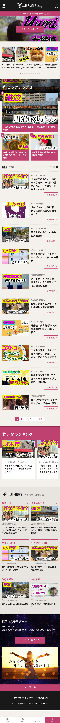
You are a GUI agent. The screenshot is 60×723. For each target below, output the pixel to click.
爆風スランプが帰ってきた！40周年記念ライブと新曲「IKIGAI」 (43, 378)
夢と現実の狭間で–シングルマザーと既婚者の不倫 (44, 402)
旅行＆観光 (7, 579)
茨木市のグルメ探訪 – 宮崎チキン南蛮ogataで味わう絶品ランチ (29, 66)
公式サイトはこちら (30, 640)
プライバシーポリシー (22, 697)
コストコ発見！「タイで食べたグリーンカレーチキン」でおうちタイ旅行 (43, 354)
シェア (22, 720)
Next (40, 419)
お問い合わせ (42, 697)
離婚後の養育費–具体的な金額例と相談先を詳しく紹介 (44, 329)
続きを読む (51, 195)
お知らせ (35, 579)
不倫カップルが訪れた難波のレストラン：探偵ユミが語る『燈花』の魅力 (29, 128)
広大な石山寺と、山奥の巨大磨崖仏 (43, 234)
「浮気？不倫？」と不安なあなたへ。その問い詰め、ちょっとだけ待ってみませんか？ (43, 184)
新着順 (4, 167)
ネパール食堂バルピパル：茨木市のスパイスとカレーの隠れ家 (14, 155)
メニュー (37, 720)
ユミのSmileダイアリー (38, 704)
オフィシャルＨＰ (30, 29)
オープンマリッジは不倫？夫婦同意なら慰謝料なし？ (43, 211)
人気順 (11, 167)
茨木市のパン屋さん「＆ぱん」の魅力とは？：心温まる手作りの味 (18, 469)
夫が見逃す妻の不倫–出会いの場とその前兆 (44, 153)
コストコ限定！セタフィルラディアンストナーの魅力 (44, 257)
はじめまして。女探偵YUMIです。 (43, 605)
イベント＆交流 (39, 542)
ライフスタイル (10, 542)
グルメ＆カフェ (39, 503)
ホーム (7, 720)
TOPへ (52, 720)
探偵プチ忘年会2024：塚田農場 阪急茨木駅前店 (44, 305)
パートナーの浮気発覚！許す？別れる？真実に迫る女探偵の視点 (43, 282)
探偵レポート (9, 503)
